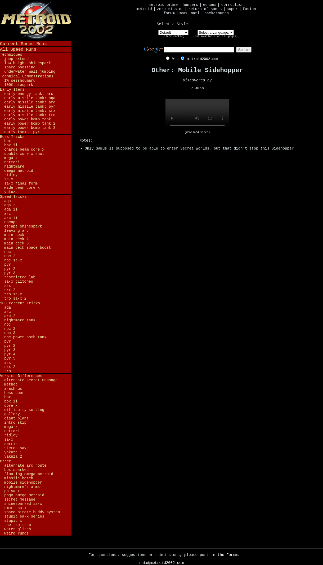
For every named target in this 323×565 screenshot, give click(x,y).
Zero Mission (170, 9)
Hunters (190, 5)
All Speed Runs (18, 49)
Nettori (12, 162)
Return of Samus (205, 9)
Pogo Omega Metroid (24, 495)
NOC (7, 252)
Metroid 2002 (35, 20)
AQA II (10, 209)
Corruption (232, 5)
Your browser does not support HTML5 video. (197, 115)
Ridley (10, 175)
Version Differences (21, 376)
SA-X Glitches (18, 281)
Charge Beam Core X (24, 149)
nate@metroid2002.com (161, 563)
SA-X (8, 179)
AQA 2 (9, 205)
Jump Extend (16, 59)
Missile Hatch (18, 478)
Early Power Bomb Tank (27, 119)
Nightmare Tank (19, 320)
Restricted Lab (19, 277)
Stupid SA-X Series (24, 516)
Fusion (249, 9)
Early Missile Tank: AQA (29, 98)
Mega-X (10, 158)
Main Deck (14, 235)
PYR (7, 264)
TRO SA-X (13, 294)
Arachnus (13, 389)
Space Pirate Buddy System (32, 512)
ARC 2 (9, 316)
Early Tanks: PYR (22, 132)
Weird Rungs (16, 533)
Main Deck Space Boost (27, 248)
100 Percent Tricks (20, 303)
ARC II (10, 218)
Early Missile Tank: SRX (29, 111)
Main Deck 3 (16, 243)
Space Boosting (19, 67)
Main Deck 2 (16, 239)
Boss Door (14, 393)
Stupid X (13, 521)
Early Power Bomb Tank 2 (29, 123)
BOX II (10, 145)
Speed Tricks (13, 197)
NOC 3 (9, 333)
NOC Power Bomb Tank (25, 337)
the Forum (228, 555)
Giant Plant (16, 418)
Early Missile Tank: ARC (29, 102)
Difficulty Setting (24, 410)
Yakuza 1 (13, 452)
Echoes (209, 5)
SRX (7, 286)
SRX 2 (9, 290)
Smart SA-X (15, 508)
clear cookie (173, 36)
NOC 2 (9, 256)
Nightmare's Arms (22, 487)
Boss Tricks (12, 137)
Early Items (12, 89)
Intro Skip (15, 423)
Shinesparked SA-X (23, 504)
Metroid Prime (163, 5)
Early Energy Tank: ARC (28, 94)
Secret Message (19, 499)
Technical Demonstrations (26, 76)
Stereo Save (16, 448)
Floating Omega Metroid (28, 474)
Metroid (144, 9)
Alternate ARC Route (25, 465)
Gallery (12, 414)
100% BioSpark (18, 85)
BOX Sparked (16, 470)
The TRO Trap (17, 525)
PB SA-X (12, 491)
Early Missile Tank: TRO (29, 115)
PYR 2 (9, 269)
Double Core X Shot (24, 154)
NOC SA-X (13, 260)
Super (232, 9)
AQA (7, 201)
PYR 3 (9, 273)
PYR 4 (9, 354)
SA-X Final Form (21, 183)
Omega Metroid (18, 171)
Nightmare (14, 166)
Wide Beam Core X (22, 188)
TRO (7, 371)
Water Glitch (17, 529)
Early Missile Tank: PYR (29, 106)
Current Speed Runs (23, 43)
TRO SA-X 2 (15, 298)
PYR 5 (9, 358)
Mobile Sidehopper (23, 482)
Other (5, 461)
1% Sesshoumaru (19, 80)
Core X (10, 406)
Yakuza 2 (13, 456)
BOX (7, 141)
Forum (169, 13)
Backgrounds (216, 13)
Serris (10, 444)
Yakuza (10, 192)
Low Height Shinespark (27, 63)
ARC (7, 214)
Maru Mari (190, 13)
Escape (10, 222)
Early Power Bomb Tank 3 (29, 128)
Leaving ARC (16, 231)
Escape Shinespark (23, 226)
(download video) (197, 132)
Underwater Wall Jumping (29, 71)
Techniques (11, 54)
